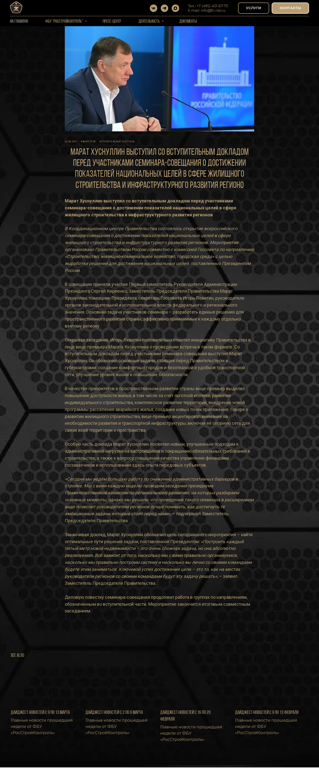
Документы (188, 21)
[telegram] (164, 8)
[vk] (153, 8)
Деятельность (149, 21)
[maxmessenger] (175, 8)
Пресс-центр (112, 21)
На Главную (19, 21)
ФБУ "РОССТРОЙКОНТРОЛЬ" (64, 21)
